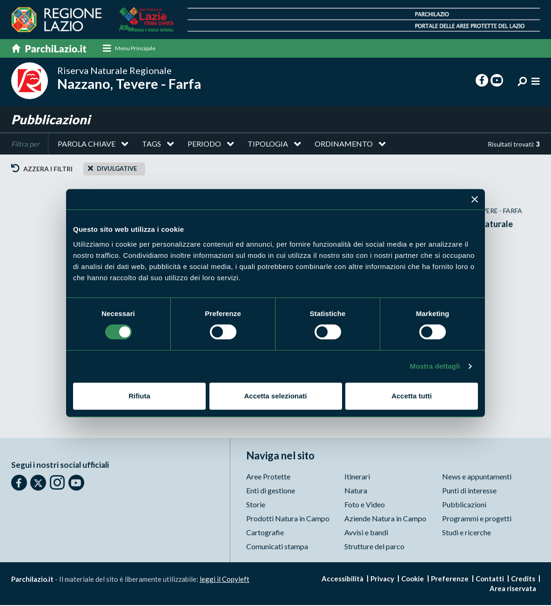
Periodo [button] (204, 144)
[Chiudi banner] (474, 199)
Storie (255, 505)
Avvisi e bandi (366, 533)
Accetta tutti (411, 396)
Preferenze (450, 579)
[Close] (90, 169)
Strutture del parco (374, 547)
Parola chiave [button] (86, 144)
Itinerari (357, 477)
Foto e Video (364, 505)
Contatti (490, 579)
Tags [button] (151, 144)
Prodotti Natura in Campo (287, 519)
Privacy (382, 579)
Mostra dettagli (435, 366)
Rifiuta (139, 396)
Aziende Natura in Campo (385, 519)
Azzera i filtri (42, 169)
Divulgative (117, 169)
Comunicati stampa (277, 547)
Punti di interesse (469, 491)
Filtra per (25, 145)
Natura (355, 491)
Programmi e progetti (476, 519)
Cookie (412, 579)
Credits (523, 579)
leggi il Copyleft (224, 580)
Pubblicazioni (464, 505)
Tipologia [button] (268, 144)
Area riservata (513, 589)
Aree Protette (268, 477)
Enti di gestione (270, 491)
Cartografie (265, 533)
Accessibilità (342, 579)
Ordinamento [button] (344, 144)
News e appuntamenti (476, 477)
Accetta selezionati (275, 396)
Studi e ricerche (466, 533)
